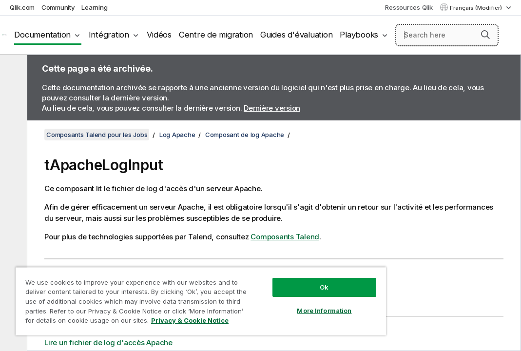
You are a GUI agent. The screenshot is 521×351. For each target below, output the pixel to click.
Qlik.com (22, 7)
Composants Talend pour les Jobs (96, 134)
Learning (94, 7)
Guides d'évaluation (296, 34)
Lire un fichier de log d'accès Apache (108, 342)
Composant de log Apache (244, 134)
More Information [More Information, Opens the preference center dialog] (266, 293)
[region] (167, 292)
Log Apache (177, 134)
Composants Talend (285, 236)
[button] (485, 34)
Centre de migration (216, 34)
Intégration (109, 34)
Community (58, 7)
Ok (266, 270)
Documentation (42, 34)
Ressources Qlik (408, 7)
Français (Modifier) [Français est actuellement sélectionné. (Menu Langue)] (476, 7)
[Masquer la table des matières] (12, 69)
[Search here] (447, 35)
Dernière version (272, 108)
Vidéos (159, 34)
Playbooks (359, 34)
